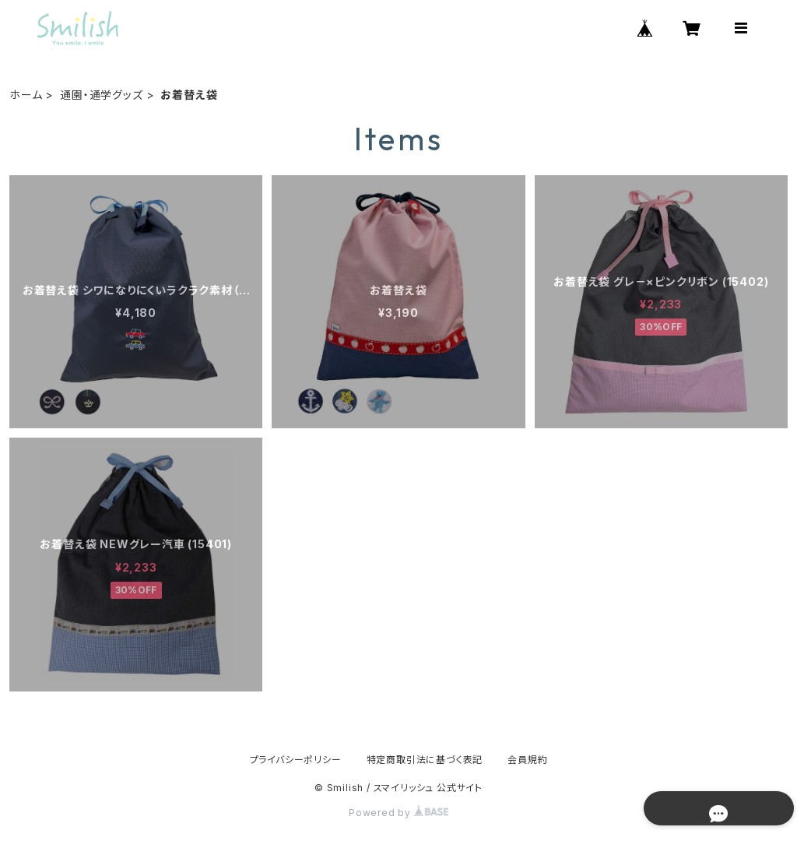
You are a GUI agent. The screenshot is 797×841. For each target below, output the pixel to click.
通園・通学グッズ (101, 94)
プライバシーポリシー (296, 759)
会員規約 (527, 759)
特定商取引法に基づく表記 (425, 759)
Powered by (398, 812)
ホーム (25, 94)
